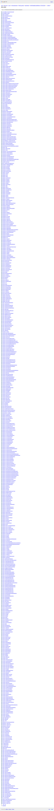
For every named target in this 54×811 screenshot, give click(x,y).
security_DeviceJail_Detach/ (7, 665)
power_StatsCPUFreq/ (6, 637)
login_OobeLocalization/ (7, 317)
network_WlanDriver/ (6, 399)
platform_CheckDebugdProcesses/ (9, 424)
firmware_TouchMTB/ (6, 169)
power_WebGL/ (5, 654)
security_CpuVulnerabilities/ (7, 661)
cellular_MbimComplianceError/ (8, 88)
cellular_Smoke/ (5, 98)
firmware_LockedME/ (6, 165)
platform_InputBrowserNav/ (8, 497)
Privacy (10, 809)
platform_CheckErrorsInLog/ (8, 426)
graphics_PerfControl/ (6, 192)
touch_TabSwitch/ (6, 734)
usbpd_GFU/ (5, 748)
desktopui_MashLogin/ (7, 128)
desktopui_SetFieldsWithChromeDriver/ (10, 134)
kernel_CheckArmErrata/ (7, 262)
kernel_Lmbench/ (6, 280)
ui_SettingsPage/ (6, 744)
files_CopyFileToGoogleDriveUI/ (8, 163)
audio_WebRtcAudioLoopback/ (8, 33)
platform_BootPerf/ (6, 422)
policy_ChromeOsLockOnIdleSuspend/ (9, 560)
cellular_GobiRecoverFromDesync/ (9, 78)
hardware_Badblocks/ (6, 207)
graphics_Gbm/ (5, 176)
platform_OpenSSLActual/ (7, 520)
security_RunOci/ (6, 695)
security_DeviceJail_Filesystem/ (8, 666)
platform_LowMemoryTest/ (8, 511)
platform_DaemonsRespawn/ (8, 468)
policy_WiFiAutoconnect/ (7, 599)
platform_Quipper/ (6, 536)
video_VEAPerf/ (5, 771)
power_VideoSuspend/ (7, 651)
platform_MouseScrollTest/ (7, 517)
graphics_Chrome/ (6, 172)
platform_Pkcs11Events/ (7, 526)
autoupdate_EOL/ (6, 41)
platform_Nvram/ (6, 518)
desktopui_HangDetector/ (7, 126)
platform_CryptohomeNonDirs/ (8, 460)
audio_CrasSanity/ (6, 26)
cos (2, 5)
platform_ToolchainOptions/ (8, 552)
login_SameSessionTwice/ (7, 326)
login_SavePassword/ (6, 327)
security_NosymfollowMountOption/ (9, 680)
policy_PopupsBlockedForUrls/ (8, 591)
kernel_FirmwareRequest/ (7, 273)
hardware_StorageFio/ (7, 241)
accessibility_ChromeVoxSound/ (8, 11)
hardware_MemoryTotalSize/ (8, 224)
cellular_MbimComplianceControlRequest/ (10, 84)
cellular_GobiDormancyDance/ (8, 75)
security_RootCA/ (6, 692)
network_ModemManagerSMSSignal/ (9, 379)
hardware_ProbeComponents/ (8, 232)
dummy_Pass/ (5, 149)
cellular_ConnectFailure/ (7, 69)
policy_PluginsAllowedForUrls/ (8, 588)
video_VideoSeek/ (6, 781)
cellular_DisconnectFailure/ (7, 73)
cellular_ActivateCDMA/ (7, 66)
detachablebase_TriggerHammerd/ (9, 140)
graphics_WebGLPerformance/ (8, 204)
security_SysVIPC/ (6, 714)
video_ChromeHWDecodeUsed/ (8, 750)
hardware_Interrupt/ (6, 217)
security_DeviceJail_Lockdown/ (8, 667)
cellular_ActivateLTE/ (6, 67)
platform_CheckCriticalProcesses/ (9, 423)
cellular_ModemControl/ (7, 90)
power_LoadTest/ (6, 627)
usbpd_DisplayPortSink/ (7, 747)
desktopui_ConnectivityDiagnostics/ (9, 116)
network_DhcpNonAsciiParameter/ (9, 362)
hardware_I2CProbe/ (6, 216)
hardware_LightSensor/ (7, 220)
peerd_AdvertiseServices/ (7, 406)
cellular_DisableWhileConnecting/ (8, 71)
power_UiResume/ (6, 647)
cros (9, 5)
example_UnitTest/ (6, 161)
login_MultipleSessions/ (7, 314)
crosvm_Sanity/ (5, 110)
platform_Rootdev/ (6, 537)
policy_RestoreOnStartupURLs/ (8, 595)
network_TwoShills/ (6, 391)
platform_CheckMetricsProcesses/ (9, 427)
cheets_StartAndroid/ (6, 107)
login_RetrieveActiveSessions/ (8, 325)
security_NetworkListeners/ (7, 678)
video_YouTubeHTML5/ (7, 793)
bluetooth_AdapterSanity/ (7, 47)
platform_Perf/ (5, 524)
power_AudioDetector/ (7, 602)
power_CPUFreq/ (6, 613)
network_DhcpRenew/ (6, 363)
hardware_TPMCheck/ (6, 248)
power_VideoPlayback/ (7, 650)
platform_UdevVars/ (6, 557)
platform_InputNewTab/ (7, 499)
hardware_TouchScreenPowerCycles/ (9, 246)
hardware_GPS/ (5, 215)
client (48, 5)
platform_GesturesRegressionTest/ (9, 491)
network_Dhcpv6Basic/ (7, 369)
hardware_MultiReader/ (7, 228)
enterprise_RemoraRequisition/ (8, 157)
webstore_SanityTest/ (6, 803)
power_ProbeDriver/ (6, 633)
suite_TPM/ (5, 720)
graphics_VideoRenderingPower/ (8, 197)
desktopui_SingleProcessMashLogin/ (9, 136)
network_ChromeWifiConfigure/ (8, 345)
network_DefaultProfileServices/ (8, 350)
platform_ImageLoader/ (7, 493)
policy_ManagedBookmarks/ (8, 584)
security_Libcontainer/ (6, 671)
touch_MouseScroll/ (6, 730)
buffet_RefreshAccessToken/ (8, 57)
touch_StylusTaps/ (6, 732)
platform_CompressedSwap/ (8, 434)
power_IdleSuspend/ (6, 625)
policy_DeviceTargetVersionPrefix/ (9, 566)
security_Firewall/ (6, 669)
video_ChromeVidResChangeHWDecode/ (10, 753)
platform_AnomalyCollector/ (8, 418)
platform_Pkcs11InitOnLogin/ (8, 528)
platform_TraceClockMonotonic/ (8, 556)
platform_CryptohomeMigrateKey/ (9, 456)
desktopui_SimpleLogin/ (7, 135)
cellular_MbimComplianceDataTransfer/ (10, 86)
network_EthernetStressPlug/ (8, 374)
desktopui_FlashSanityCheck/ (8, 122)
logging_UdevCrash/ (6, 299)
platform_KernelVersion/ (7, 503)
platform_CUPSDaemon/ (7, 467)
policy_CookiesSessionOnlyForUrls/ (9, 564)
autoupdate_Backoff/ (6, 34)
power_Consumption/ (6, 611)
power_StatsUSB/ (6, 639)
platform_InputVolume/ (7, 501)
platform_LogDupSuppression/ (8, 507)
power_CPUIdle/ (5, 614)
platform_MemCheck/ (6, 512)
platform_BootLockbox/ (7, 420)
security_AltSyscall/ (6, 657)
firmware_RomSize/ (6, 167)
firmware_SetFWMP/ (6, 168)
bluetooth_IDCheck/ (6, 49)
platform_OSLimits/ (6, 521)
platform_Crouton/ (6, 445)
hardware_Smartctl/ (6, 238)
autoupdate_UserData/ (7, 46)
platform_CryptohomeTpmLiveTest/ (9, 464)
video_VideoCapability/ (7, 772)
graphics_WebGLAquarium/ (7, 200)
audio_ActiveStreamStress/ (7, 15)
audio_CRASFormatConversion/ (8, 22)
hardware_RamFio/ (6, 233)
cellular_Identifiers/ (6, 82)
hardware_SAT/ (5, 237)
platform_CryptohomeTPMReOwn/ (9, 465)
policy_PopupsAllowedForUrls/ (8, 590)
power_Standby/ (5, 635)
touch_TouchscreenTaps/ (7, 738)
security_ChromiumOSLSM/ (7, 659)
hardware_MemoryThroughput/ (8, 222)
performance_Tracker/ (7, 412)
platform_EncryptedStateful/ (8, 484)
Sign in (52, 1)
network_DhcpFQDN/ (6, 355)
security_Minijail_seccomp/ (7, 674)
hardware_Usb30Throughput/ (8, 256)
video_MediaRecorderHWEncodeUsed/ (9, 763)
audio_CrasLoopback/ (6, 23)
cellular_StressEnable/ (6, 99)
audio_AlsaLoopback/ (6, 18)
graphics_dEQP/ (5, 173)
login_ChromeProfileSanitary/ (8, 302)
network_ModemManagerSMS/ (8, 378)
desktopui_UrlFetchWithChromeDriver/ (9, 139)
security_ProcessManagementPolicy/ (9, 686)
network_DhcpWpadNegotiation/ (8, 371)
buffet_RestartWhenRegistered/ (8, 59)
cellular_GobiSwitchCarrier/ (7, 79)
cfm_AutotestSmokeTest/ (7, 102)
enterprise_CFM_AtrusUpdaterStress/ (9, 151)
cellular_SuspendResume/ (7, 100)
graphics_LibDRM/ (6, 191)
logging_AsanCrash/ (6, 294)
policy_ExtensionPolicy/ (7, 570)
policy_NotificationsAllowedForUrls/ (9, 585)
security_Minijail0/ (6, 673)
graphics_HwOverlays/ (6, 184)
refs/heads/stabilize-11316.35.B (37, 5)
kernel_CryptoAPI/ (6, 270)
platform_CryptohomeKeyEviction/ (9, 452)
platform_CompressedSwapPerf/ (8, 435)
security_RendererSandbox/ (7, 691)
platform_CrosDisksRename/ (8, 442)
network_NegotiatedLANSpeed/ (8, 380)
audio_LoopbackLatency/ (7, 27)
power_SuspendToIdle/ (7, 643)
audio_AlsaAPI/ (5, 17)
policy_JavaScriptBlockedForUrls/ (8, 581)
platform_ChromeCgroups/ (7, 431)
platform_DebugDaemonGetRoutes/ (9, 477)
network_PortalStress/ (7, 382)
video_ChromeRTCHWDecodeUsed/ (9, 751)
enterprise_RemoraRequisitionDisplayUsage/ (11, 159)
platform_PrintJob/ (6, 534)
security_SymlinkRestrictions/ (8, 711)
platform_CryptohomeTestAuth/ (8, 463)
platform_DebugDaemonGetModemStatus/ (10, 473)
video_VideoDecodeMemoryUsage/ (9, 776)
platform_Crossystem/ (7, 444)
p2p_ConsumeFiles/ (6, 402)
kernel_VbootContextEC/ (7, 293)
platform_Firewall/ (6, 489)
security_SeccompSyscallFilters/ (8, 702)
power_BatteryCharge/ (7, 606)
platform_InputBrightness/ (7, 496)
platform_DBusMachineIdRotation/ (9, 469)
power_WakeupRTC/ (6, 653)
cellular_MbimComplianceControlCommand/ (11, 83)
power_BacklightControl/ (7, 605)
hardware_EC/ (5, 211)
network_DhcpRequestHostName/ (9, 366)
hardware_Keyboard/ (6, 219)
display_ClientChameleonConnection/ (9, 142)
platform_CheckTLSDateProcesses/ (9, 430)
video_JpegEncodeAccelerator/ (8, 761)
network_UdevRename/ (7, 392)
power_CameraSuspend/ (7, 607)
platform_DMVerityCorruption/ (8, 483)
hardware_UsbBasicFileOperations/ (9, 257)
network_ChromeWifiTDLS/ (7, 347)
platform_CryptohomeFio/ (7, 449)
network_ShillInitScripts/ (7, 388)
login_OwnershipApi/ (6, 318)
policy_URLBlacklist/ (6, 597)
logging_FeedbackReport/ (7, 298)
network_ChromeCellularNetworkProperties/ (11, 342)
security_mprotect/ (6, 676)
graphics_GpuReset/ (6, 181)
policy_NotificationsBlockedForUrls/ (9, 586)
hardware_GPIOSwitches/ (7, 213)
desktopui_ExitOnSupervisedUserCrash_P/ (10, 120)
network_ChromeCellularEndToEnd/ (9, 339)
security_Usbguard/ (6, 715)
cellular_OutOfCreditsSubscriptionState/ (10, 91)
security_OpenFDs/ (6, 682)
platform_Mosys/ (6, 516)
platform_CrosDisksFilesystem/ (8, 439)
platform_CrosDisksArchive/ (8, 436)
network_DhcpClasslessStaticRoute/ (9, 353)
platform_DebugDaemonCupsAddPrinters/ (10, 471)
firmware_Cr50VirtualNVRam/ (8, 164)
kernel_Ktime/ (5, 278)
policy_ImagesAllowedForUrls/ (8, 577)
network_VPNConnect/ (7, 394)
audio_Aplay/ (5, 19)
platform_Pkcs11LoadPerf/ (7, 532)
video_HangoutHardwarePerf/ (8, 756)
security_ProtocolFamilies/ (7, 688)
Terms (13, 809)
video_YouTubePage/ (6, 796)
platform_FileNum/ (6, 485)
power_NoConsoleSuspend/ (8, 631)
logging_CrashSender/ (6, 295)
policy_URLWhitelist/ (6, 598)
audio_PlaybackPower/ (7, 30)
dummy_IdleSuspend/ (6, 148)
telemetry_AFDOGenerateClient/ (8, 722)
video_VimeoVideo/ (6, 783)
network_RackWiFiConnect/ (7, 384)
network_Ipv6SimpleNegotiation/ (8, 376)
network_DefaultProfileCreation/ (8, 349)
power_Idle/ (5, 623)
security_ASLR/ (5, 658)
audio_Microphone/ (6, 29)
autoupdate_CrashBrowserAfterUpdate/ (10, 38)
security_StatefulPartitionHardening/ (9, 707)
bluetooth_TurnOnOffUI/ (7, 51)
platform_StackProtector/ (7, 545)
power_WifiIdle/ (5, 655)
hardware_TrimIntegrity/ (7, 254)
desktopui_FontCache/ (7, 123)
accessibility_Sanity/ (6, 13)
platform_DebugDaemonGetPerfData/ (9, 476)
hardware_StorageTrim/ (7, 242)
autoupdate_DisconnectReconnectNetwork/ (10, 39)
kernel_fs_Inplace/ (6, 274)
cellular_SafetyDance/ (6, 92)
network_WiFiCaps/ (6, 395)
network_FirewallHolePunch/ (8, 375)
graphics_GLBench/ (6, 179)
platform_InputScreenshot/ (7, 500)
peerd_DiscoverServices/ (7, 407)
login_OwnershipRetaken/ (7, 321)
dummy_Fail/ (5, 147)
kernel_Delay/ (5, 272)
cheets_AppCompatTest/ (7, 103)
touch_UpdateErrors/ (6, 740)
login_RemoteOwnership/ (7, 323)
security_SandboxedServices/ (8, 698)
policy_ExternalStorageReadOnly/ (8, 573)
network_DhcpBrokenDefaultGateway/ (10, 351)
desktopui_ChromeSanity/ (7, 115)
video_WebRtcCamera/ (7, 784)
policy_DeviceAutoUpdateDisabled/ (9, 565)
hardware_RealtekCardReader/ (8, 234)
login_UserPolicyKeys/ (6, 329)
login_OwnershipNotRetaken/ (8, 319)
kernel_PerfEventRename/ (7, 285)
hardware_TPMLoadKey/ (7, 249)
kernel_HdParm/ (5, 277)
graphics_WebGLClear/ (7, 201)
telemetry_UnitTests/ (6, 726)
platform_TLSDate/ (6, 549)
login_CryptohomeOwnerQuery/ (8, 307)
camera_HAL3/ (5, 62)
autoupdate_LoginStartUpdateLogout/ (9, 42)
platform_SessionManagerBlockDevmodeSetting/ (11, 542)
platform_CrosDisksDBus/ (7, 438)
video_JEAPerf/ (5, 759)
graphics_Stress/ (5, 196)
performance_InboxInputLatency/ (9, 411)
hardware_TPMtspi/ (6, 252)
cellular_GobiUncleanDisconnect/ (8, 80)
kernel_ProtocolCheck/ (7, 286)
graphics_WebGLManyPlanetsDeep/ (9, 203)
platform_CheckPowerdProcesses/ (9, 428)
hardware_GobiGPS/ (6, 212)
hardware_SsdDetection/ (7, 240)
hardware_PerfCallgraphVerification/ (9, 230)
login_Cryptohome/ (6, 303)
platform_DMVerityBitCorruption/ (9, 481)
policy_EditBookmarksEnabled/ (8, 569)
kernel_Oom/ (5, 284)
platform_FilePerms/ (6, 487)
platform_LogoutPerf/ (6, 509)
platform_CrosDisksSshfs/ (7, 443)
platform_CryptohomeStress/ (8, 461)
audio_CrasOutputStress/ (7, 25)
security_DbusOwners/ (7, 662)
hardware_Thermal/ (6, 245)
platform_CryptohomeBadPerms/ (9, 447)
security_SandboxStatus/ (7, 700)
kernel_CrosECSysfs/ (6, 268)
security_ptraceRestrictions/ (8, 690)
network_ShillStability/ (6, 390)
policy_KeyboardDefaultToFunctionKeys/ (10, 582)
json (52, 809)
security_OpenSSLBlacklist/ (7, 683)
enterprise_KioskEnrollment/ (8, 153)
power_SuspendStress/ (7, 642)
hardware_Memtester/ (7, 226)
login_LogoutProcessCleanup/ (8, 313)
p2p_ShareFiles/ (5, 404)
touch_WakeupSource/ (7, 742)
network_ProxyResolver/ (7, 383)
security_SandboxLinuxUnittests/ (8, 699)
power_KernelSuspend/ (7, 626)
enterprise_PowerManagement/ (8, 156)
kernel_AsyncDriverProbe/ (7, 260)
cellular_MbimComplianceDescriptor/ (9, 87)
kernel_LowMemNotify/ (7, 281)
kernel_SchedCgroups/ (7, 289)
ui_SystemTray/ (5, 746)
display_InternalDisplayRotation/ (8, 144)
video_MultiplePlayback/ (7, 765)
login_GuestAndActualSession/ (8, 310)
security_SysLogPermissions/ (8, 712)
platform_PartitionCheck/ (7, 522)
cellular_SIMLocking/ (6, 96)
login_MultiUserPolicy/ (6, 315)
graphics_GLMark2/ (6, 180)
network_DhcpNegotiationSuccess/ (9, 359)
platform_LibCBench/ (6, 505)
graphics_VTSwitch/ (6, 199)
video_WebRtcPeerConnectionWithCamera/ (10, 788)
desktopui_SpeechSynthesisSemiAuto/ (9, 138)
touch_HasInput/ (5, 728)
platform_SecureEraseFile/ (7, 541)
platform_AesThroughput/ (7, 416)
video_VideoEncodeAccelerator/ (8, 777)
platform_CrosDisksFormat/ (8, 440)
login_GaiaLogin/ (6, 309)
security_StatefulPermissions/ (8, 708)
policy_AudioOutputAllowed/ (8, 558)
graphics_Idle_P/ (5, 187)
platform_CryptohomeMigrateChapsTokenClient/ (11, 455)
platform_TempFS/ (6, 548)
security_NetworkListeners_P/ (8, 679)
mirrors (5, 5)
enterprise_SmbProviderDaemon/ (9, 160)
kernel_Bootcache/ (6, 261)
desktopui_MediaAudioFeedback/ (8, 130)
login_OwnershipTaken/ (7, 322)
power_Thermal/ (5, 645)
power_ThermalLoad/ (6, 646)
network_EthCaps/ (6, 372)
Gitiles (7, 809)
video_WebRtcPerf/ (6, 789)
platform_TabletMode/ (7, 546)
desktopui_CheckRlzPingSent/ (8, 114)
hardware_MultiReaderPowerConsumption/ (10, 229)
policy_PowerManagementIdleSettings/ (10, 593)
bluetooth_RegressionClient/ (8, 50)
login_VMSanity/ (5, 330)
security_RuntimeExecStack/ (8, 696)
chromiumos (14, 5)
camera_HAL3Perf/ (6, 63)
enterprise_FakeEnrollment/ (7, 152)
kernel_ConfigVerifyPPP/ (7, 265)
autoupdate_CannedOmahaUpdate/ (9, 37)
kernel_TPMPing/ (6, 290)
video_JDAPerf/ (5, 757)
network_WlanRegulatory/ (7, 400)
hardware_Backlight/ (6, 205)
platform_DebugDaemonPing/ (8, 479)
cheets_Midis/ (5, 104)
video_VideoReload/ (6, 779)
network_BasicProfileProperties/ (8, 335)
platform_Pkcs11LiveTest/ (7, 530)
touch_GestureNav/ (6, 727)
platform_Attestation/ (6, 419)
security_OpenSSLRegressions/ (8, 684)
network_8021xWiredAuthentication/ (9, 334)
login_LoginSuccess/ (6, 311)
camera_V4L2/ (5, 65)
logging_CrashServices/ (7, 297)
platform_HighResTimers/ (7, 492)
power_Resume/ (5, 634)
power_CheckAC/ (6, 609)
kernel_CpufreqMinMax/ (7, 266)
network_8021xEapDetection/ (8, 333)
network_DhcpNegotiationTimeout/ (9, 361)
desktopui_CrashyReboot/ (7, 118)
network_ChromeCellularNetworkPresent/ (10, 341)
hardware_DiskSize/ (6, 209)
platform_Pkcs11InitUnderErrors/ (8, 529)
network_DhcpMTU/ (6, 357)
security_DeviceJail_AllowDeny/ (8, 663)
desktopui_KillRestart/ (6, 127)
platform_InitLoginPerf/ (7, 495)
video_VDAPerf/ (5, 768)
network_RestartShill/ (6, 386)
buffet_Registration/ (6, 58)
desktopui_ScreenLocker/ (7, 132)
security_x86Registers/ (7, 716)
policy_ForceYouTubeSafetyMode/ (9, 576)
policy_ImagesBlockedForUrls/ (8, 578)
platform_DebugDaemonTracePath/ (9, 480)
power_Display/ (5, 615)
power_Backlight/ (6, 603)
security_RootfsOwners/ (7, 694)
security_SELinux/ (6, 703)
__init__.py (4, 804)
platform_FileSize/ (6, 488)
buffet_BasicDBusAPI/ (6, 53)
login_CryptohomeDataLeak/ (8, 305)
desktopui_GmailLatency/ (7, 124)
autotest (27, 5)
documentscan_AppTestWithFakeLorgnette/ (11, 146)
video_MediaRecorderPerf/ (7, 764)
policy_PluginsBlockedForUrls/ (8, 589)
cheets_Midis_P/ (5, 106)
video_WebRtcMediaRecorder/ (8, 787)
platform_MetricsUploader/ (7, 515)
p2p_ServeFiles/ (5, 403)
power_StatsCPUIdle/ (6, 638)
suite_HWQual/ (5, 719)
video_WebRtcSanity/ (6, 792)
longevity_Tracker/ (6, 331)
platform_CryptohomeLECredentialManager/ (11, 453)
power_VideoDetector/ (7, 649)
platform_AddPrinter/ (6, 415)
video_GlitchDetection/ (7, 755)
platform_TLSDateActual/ (7, 550)
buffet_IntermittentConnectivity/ (8, 54)
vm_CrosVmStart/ (6, 797)
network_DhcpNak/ (6, 358)
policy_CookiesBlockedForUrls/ (8, 562)
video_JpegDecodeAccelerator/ (8, 760)
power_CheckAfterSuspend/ (8, 610)
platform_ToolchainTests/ (7, 553)
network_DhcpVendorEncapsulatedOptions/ (10, 370)
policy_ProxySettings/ (6, 594)
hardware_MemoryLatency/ (8, 221)
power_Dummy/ (5, 618)
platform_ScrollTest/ (6, 540)
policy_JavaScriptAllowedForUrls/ (8, 580)
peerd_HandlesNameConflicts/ (8, 408)
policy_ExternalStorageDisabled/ (8, 572)
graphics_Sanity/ (5, 195)
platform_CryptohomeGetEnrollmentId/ (10, 451)
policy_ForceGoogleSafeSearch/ (8, 574)
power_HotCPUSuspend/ (7, 622)
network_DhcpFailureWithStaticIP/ (9, 354)
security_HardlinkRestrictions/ (8, 670)
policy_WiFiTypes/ (6, 601)
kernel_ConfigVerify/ (6, 264)
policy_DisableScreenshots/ (7, 568)
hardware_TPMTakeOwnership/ (8, 250)
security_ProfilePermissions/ (8, 687)
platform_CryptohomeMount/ (8, 457)
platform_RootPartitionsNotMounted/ (9, 538)
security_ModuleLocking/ (7, 675)
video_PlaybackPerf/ (6, 767)
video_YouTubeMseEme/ (7, 795)
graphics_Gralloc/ (6, 183)
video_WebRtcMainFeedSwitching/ (9, 785)
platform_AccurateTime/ (7, 414)
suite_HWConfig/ (6, 718)
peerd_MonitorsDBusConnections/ (9, 410)
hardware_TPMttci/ (6, 253)
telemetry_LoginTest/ (6, 723)
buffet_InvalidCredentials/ (7, 55)
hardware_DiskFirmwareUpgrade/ (9, 208)
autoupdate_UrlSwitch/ (7, 45)
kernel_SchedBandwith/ (7, 288)
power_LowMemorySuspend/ (8, 629)
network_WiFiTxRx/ (6, 398)
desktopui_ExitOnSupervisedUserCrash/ (10, 119)
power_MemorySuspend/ (7, 630)
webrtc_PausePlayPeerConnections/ (9, 799)
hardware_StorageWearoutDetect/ (9, 244)
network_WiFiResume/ (7, 396)
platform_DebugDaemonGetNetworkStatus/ (11, 475)
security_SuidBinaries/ (6, 710)
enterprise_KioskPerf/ (6, 155)
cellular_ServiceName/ (6, 95)
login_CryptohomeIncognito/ (8, 306)
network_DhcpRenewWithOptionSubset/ (10, 365)
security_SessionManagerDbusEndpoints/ (10, 704)
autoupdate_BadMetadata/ (7, 35)
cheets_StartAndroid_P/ (7, 108)
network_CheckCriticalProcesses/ (8, 338)
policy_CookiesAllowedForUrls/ (8, 561)
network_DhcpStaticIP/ (7, 367)
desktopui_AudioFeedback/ (7, 111)
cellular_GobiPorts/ (6, 76)
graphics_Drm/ (5, 175)
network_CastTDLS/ (6, 337)
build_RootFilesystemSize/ (7, 61)
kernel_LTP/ (5, 282)
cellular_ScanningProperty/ (7, 94)
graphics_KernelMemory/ (7, 189)
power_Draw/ (5, 617)
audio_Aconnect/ (6, 14)
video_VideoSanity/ (6, 780)
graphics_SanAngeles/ (6, 193)
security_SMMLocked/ (6, 706)
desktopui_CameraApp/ (7, 112)
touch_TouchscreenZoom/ (7, 739)
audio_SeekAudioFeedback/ (7, 31)
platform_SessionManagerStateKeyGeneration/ (11, 544)
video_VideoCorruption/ (7, 773)
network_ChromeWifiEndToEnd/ (8, 346)
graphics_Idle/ (5, 185)
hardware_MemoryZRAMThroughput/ (9, 225)
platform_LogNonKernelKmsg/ (8, 508)
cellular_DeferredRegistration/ (8, 70)
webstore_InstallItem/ (6, 801)
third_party (21, 5)
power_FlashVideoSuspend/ (7, 619)
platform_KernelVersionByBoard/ (8, 504)
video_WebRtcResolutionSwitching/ (9, 791)
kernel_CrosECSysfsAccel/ (7, 269)
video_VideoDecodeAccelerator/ (8, 775)
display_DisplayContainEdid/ (8, 143)
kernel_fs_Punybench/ (6, 276)
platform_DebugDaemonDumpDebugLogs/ (10, 472)
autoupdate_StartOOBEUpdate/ (8, 43)
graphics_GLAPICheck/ (7, 177)
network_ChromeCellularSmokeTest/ (9, 343)
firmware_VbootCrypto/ (7, 171)
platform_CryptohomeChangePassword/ (10, 448)
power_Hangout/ (6, 621)
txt (49, 809)
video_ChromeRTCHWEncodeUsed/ (9, 752)
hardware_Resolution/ (6, 236)
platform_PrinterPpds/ (6, 533)
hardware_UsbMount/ (6, 258)
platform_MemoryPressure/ (8, 513)
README (4, 805)
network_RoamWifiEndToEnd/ (8, 387)
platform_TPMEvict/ (6, 554)
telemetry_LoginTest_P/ (7, 724)
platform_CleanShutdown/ (7, 432)
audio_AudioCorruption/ (7, 21)
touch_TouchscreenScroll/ (7, 736)
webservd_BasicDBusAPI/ (7, 800)
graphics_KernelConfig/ (7, 188)
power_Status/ (5, 641)
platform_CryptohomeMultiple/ (8, 459)
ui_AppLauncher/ (6, 743)
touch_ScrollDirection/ (6, 731)
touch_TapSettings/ (6, 735)
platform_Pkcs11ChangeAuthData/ (9, 525)
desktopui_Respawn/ (6, 131)
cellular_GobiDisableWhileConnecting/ (9, 74)
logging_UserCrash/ (6, 301)
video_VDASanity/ (6, 769)
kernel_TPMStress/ (6, 292)
